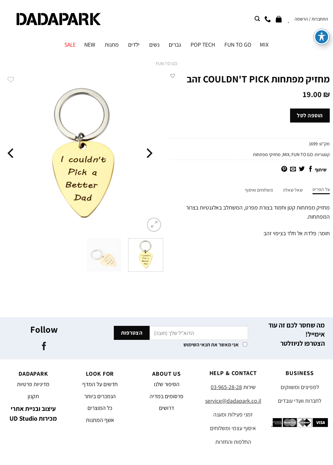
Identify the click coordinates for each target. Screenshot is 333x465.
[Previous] (148, 153)
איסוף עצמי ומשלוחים (233, 428)
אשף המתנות (100, 420)
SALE (70, 44)
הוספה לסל (310, 115)
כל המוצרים (99, 408)
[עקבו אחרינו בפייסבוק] (44, 346)
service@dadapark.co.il (233, 400)
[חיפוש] (257, 18)
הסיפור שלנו (167, 384)
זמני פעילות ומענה (233, 414)
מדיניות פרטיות (33, 384)
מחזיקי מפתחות (267, 154)
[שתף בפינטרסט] (284, 169)
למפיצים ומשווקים (300, 387)
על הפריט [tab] (321, 189)
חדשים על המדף (100, 384)
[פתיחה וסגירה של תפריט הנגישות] (321, 15)
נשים (154, 44)
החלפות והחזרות (233, 441)
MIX (264, 44)
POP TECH (203, 44)
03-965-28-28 (226, 387)
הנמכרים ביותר (100, 396)
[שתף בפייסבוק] (310, 169)
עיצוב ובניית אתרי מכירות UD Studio (33, 413)
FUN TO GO (237, 44)
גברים (175, 44)
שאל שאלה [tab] (293, 190)
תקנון (33, 396)
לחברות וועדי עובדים (299, 400)
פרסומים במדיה (166, 396)
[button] (173, 76)
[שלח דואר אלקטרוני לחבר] (293, 169)
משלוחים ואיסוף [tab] (259, 190)
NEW (89, 44)
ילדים (134, 44)
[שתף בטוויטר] (302, 169)
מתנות (112, 44)
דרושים (166, 408)
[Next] (11, 153)
